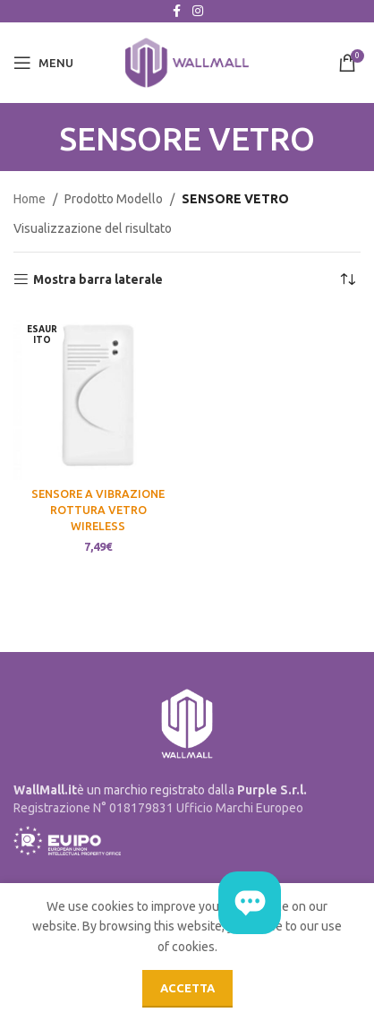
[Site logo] (187, 62)
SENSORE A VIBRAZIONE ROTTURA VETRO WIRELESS (98, 509)
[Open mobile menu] (43, 63)
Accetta (187, 988)
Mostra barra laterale (98, 279)
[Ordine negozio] (347, 279)
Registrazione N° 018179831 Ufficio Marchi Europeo (158, 808)
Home (29, 199)
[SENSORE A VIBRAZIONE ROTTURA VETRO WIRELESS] (98, 395)
